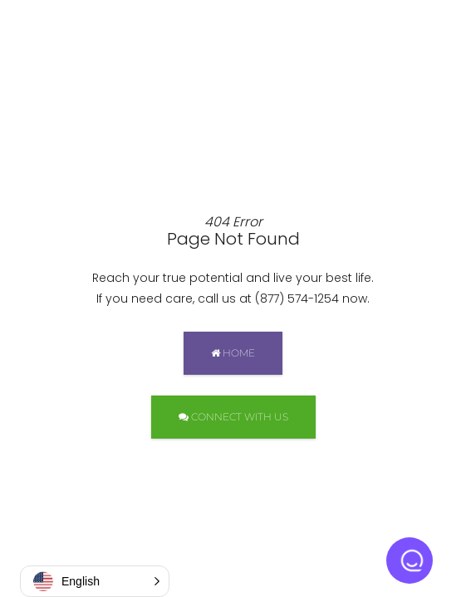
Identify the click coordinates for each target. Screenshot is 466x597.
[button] (95, 581)
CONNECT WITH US (233, 416)
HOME (233, 353)
